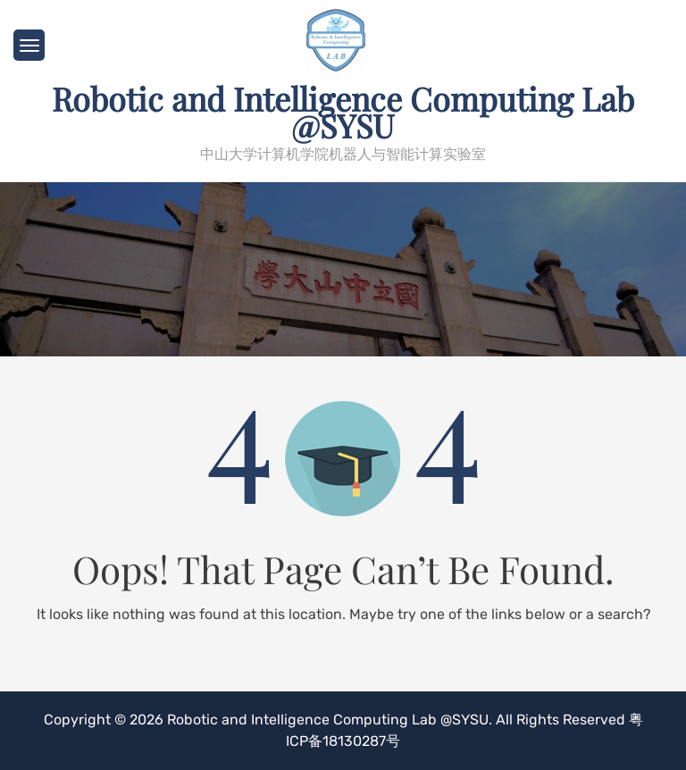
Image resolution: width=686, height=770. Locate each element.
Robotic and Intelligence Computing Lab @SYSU (343, 111)
